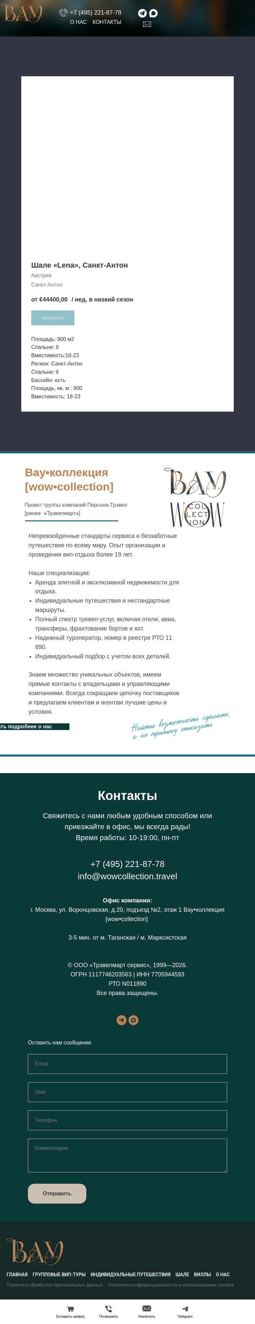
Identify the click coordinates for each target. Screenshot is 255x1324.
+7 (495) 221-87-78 (96, 12)
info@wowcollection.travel (127, 876)
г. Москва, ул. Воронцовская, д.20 (77, 909)
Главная (17, 1274)
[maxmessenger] (133, 1020)
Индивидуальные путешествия (131, 1274)
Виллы (202, 1274)
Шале (182, 1274)
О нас (78, 22)
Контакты (107, 22)
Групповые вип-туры (59, 1274)
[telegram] (122, 1020)
